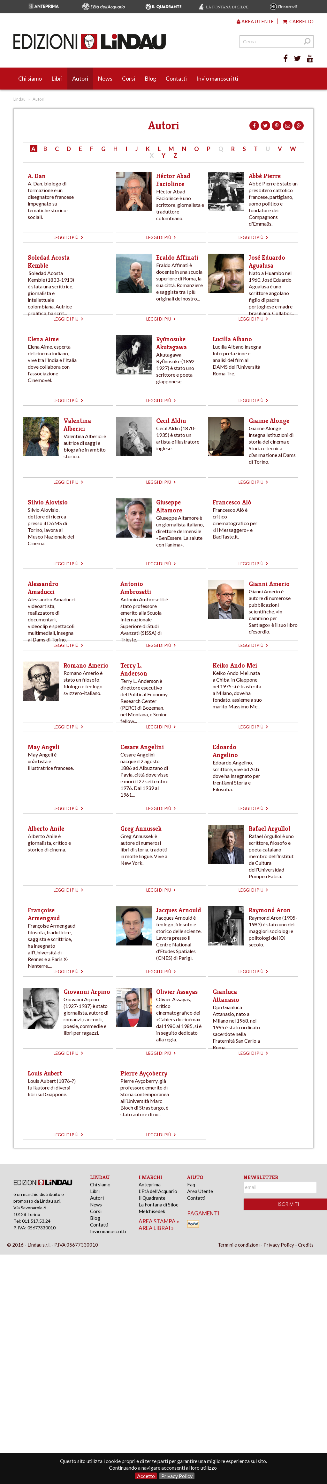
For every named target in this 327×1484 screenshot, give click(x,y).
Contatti (176, 78)
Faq (191, 1184)
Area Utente (200, 1191)
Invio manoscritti (217, 78)
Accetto (146, 1476)
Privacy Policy (177, 1476)
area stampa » (159, 1221)
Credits (306, 1245)
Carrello (298, 21)
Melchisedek (152, 1211)
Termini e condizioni (239, 1245)
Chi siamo (30, 78)
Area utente (255, 21)
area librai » (156, 1228)
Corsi (128, 78)
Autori (80, 78)
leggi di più (68, 237)
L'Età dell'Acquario (158, 1191)
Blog (150, 78)
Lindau (19, 99)
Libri (57, 78)
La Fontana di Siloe (159, 1204)
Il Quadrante (152, 1198)
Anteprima (150, 1184)
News (105, 78)
